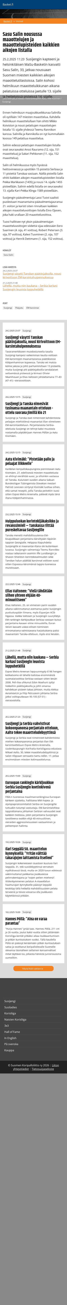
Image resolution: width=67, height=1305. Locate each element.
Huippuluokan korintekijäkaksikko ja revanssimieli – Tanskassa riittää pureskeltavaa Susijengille (32, 525)
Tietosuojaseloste (43, 1069)
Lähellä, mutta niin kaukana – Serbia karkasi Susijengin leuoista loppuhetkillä (32, 662)
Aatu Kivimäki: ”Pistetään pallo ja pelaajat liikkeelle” (29, 461)
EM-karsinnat (32, 307)
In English (10, 1038)
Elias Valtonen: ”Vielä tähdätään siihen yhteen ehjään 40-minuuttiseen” (28, 595)
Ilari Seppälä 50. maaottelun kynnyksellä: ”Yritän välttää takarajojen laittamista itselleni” (29, 853)
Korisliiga (10, 1013)
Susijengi (8, 307)
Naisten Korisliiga (15, 1019)
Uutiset (19, 21)
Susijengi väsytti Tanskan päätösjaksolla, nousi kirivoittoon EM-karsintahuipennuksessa (33, 342)
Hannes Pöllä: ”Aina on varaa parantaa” (26, 921)
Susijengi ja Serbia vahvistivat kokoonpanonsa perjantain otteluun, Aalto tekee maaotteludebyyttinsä (31, 728)
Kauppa (9, 1050)
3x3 (6, 1026)
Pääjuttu (19, 307)
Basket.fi (8, 21)
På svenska (11, 1044)
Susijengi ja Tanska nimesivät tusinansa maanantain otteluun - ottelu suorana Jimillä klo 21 (29, 408)
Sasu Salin (8, 254)
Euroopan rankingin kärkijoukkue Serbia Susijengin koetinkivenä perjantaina (29, 787)
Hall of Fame (12, 1032)
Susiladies (10, 1007)
